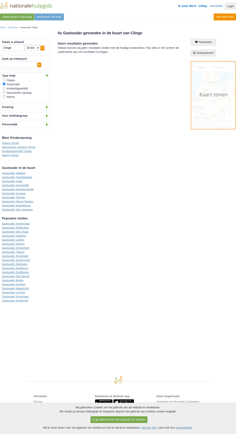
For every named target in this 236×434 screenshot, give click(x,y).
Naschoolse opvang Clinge (18, 147)
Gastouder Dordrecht (15, 300)
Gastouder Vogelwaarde (17, 177)
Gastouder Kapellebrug (16, 205)
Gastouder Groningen (15, 296)
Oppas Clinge (10, 143)
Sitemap (37, 401)
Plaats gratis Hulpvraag (17, 16)
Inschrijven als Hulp (49, 16)
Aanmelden (216, 5)
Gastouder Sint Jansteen (17, 209)
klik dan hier (148, 427)
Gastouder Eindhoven (15, 272)
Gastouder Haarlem (14, 235)
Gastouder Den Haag (15, 231)
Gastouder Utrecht (13, 292)
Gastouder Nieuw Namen (17, 201)
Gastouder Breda (12, 280)
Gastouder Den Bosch (15, 276)
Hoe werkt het (224, 16)
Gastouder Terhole (13, 197)
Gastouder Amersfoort (15, 247)
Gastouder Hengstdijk (15, 185)
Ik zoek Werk (187, 6)
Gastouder (13, 27)
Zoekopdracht (203, 52)
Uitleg (202, 6)
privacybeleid (184, 427)
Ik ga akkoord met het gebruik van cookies (119, 419)
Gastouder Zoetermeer (16, 260)
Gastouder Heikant (13, 173)
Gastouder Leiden (13, 239)
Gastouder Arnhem (13, 284)
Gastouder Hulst (12, 181)
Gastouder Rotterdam (15, 227)
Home (3, 27)
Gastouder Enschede (15, 256)
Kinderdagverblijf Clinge (17, 151)
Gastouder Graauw (14, 193)
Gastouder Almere (13, 243)
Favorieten (203, 42)
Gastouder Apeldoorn (15, 268)
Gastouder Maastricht (15, 288)
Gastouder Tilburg (13, 252)
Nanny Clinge (10, 155)
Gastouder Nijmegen (15, 264)
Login (230, 6)
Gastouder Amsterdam (16, 223)
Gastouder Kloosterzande (18, 189)
